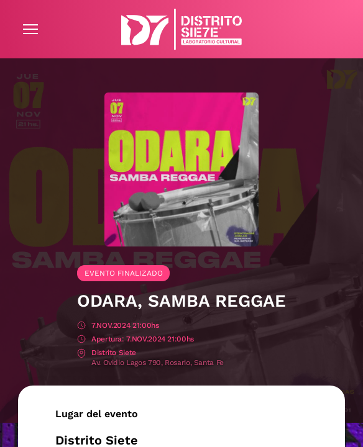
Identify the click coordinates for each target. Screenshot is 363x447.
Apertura (81, 340)
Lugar (81, 353)
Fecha (81, 326)
